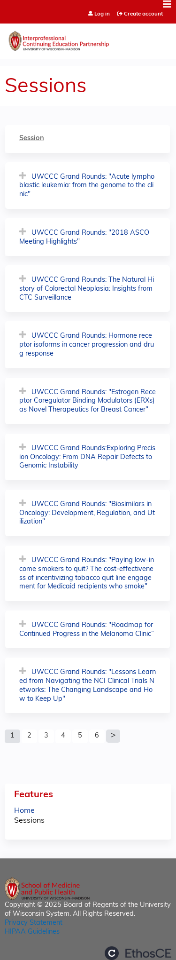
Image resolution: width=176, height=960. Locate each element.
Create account (143, 14)
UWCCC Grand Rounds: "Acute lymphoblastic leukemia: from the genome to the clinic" (86, 186)
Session (31, 138)
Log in (102, 14)
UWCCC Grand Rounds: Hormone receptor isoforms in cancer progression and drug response (86, 345)
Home (24, 811)
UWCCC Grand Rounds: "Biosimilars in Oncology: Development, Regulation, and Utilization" (87, 513)
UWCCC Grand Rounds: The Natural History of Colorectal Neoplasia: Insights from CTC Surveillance (86, 289)
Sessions (29, 821)
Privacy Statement (33, 923)
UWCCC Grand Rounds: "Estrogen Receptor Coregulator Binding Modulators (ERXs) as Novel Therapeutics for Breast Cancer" (87, 401)
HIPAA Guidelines (32, 932)
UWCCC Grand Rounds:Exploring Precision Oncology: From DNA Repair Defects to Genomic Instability (87, 457)
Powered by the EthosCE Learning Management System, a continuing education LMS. (138, 953)
